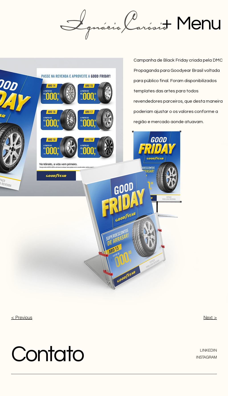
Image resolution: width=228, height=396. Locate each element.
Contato (47, 354)
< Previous (21, 317)
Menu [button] (198, 23)
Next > (210, 317)
